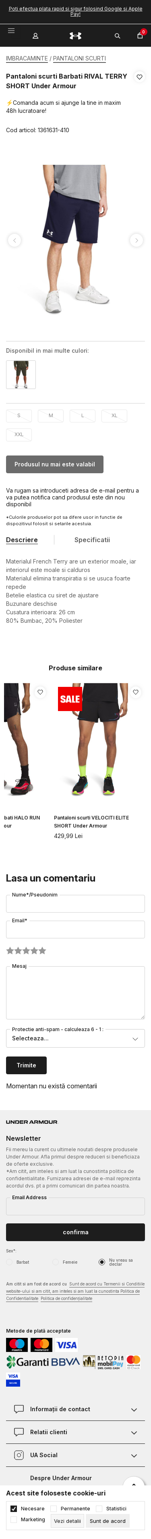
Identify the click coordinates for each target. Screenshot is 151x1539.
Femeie (70, 1262)
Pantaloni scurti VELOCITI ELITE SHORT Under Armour (91, 822)
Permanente (75, 1508)
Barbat (23, 1262)
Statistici (116, 1508)
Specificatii (92, 540)
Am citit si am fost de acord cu (75, 1291)
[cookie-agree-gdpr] (108, 1521)
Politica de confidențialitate (66, 1298)
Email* (19, 920)
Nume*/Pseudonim (35, 895)
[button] (139, 103)
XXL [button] (19, 434)
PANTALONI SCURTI (79, 58)
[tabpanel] (75, 240)
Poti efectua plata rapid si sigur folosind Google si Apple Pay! (76, 11)
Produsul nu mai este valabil (54, 464)
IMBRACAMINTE (27, 58)
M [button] (51, 415)
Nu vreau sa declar (121, 1262)
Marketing (33, 1519)
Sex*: (11, 1251)
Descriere (22, 540)
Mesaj (19, 966)
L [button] (82, 415)
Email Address (29, 1197)
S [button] (19, 415)
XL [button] (115, 415)
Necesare (33, 1508)
